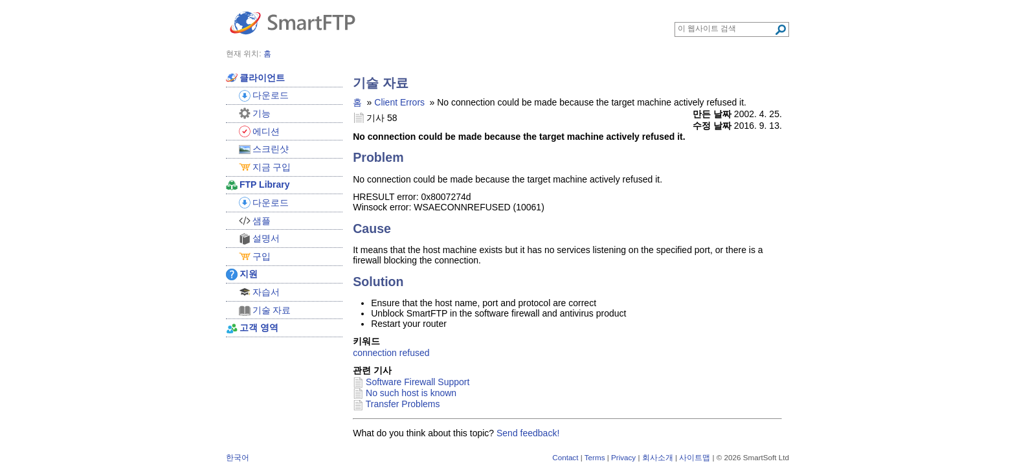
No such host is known (411, 393)
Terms (595, 457)
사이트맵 (694, 457)
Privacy (623, 457)
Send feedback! (527, 433)
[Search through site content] (726, 28)
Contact (565, 457)
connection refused (391, 353)
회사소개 (657, 457)
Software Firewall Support (417, 382)
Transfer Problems (403, 404)
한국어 (237, 457)
